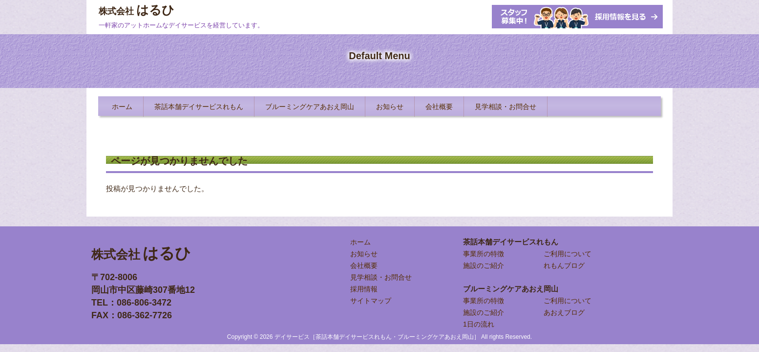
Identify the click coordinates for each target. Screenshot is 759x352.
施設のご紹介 (483, 265)
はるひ (136, 10)
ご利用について (567, 254)
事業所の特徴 (483, 254)
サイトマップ (370, 301)
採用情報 (364, 289)
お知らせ (364, 254)
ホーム (360, 242)
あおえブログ (564, 312)
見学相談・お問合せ (381, 277)
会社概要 (364, 265)
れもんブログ (564, 265)
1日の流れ (478, 324)
